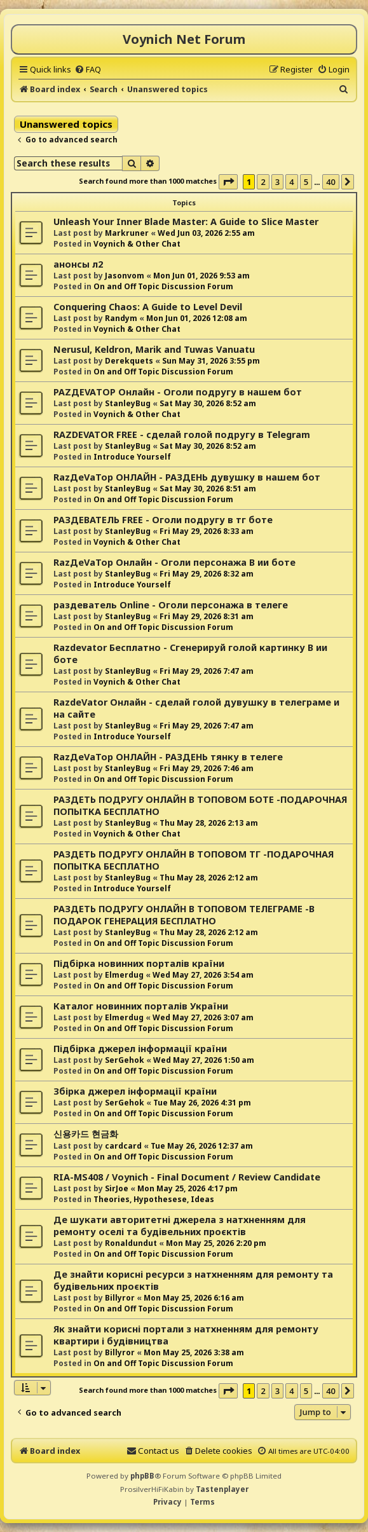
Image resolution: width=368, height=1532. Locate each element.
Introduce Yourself (132, 456)
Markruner (127, 233)
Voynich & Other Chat (137, 243)
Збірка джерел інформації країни (135, 1091)
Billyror (120, 1297)
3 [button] (277, 182)
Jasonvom (124, 275)
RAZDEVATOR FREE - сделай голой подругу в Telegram (181, 434)
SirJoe (116, 1188)
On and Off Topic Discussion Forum (163, 286)
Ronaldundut (131, 1243)
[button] (228, 181)
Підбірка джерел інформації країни (140, 1049)
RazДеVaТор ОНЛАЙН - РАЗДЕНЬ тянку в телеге (168, 757)
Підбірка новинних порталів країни (138, 963)
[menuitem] (87, 69)
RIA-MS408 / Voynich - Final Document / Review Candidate (186, 1177)
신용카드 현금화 (85, 1134)
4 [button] (291, 182)
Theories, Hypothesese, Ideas (153, 1199)
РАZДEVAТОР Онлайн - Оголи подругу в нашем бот (177, 392)
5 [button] (306, 182)
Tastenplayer (222, 1489)
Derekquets (129, 360)
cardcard (123, 1145)
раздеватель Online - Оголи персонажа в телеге (170, 605)
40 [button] (331, 182)
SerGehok (124, 1060)
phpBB (142, 1476)
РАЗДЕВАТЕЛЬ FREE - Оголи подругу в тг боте (163, 520)
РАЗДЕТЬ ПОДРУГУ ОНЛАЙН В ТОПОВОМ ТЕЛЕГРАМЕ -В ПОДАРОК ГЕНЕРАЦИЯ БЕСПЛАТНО (184, 915)
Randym (121, 318)
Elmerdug (124, 974)
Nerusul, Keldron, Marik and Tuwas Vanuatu (154, 349)
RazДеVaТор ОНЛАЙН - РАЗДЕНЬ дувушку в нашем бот (186, 477)
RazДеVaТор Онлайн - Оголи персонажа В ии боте (174, 562)
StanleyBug (128, 403)
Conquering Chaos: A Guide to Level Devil (147, 307)
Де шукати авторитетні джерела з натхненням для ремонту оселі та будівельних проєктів (179, 1226)
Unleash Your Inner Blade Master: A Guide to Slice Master (185, 221)
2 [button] (263, 182)
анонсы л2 (78, 264)
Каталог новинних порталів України (140, 1006)
